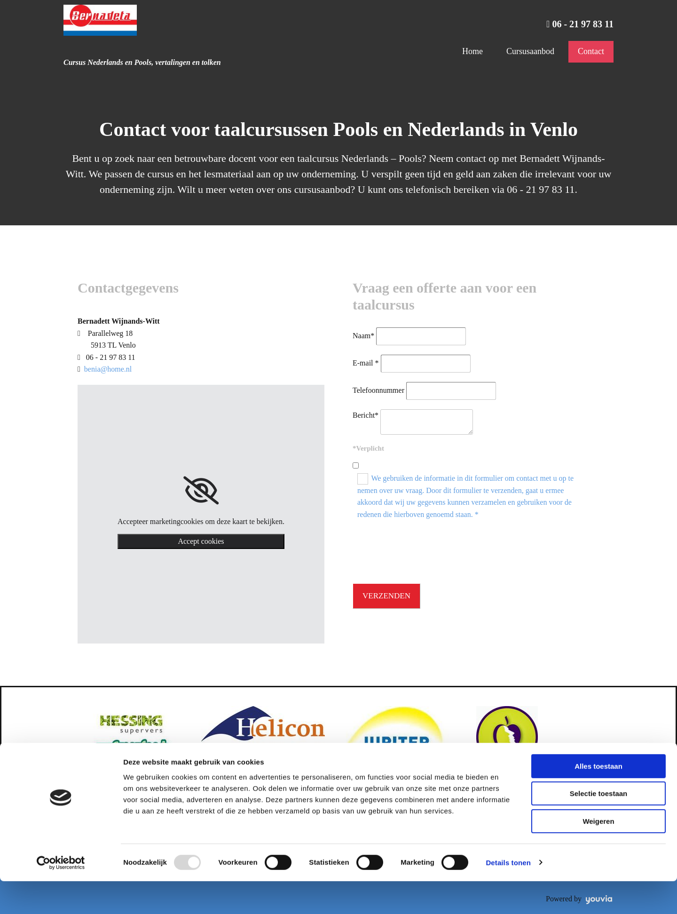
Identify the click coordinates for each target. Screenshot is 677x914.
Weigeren (598, 854)
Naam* (363, 336)
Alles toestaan (598, 799)
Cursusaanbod (530, 51)
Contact (591, 51)
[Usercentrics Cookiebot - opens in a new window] (61, 896)
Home (472, 51)
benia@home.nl (108, 369)
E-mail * (366, 363)
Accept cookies (201, 541)
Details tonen (508, 895)
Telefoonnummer (378, 390)
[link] (201, 491)
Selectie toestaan (599, 827)
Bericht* (365, 415)
